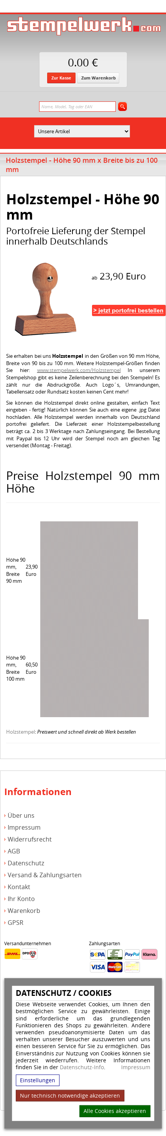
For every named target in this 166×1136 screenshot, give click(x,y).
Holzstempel (20, 731)
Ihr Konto (21, 899)
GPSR (15, 923)
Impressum (135, 1067)
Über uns (21, 816)
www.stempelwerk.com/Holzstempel (79, 370)
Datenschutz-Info (82, 1067)
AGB (14, 851)
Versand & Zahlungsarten (45, 875)
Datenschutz (26, 863)
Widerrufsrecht (30, 839)
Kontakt (19, 887)
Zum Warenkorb (98, 78)
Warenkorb (24, 911)
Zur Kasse (61, 78)
